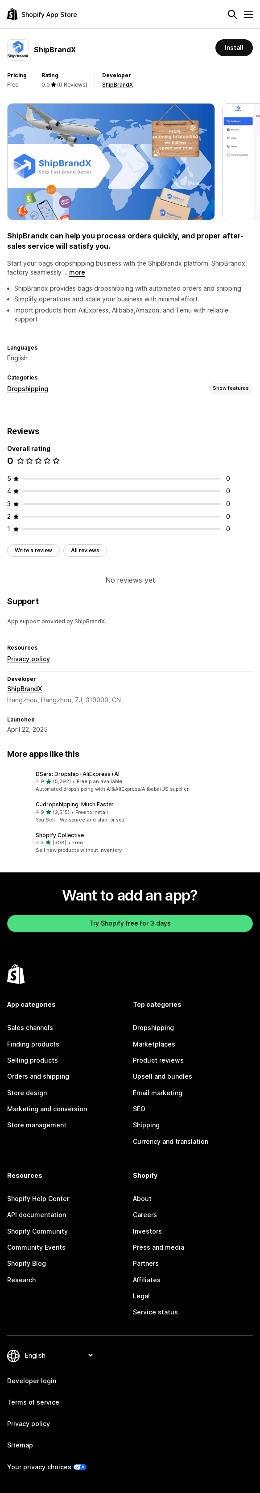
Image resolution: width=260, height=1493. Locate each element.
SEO (139, 1109)
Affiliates (147, 1280)
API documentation (36, 1214)
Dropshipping (27, 388)
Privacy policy (28, 659)
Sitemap (20, 1445)
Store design (27, 1093)
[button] (130, 781)
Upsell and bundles (162, 1076)
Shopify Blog (26, 1263)
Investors (147, 1231)
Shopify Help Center (38, 1198)
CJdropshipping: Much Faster (75, 804)
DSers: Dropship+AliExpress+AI (78, 774)
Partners (146, 1263)
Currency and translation (170, 1141)
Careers (145, 1214)
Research (21, 1280)
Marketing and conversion (47, 1109)
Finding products (33, 1044)
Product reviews (158, 1060)
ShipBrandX (117, 84)
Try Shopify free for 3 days (130, 923)
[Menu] (248, 14)
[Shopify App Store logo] (42, 14)
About (142, 1198)
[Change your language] (58, 1355)
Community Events (36, 1247)
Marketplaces (154, 1044)
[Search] (232, 14)
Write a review (33, 550)
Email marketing (157, 1093)
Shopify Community (37, 1231)
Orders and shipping (38, 1076)
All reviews (85, 550)
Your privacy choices (39, 1467)
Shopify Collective (60, 835)
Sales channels (30, 1027)
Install (234, 47)
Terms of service (33, 1402)
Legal (141, 1296)
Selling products (32, 1060)
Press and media (158, 1247)
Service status (155, 1312)
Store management (36, 1125)
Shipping (146, 1125)
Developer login (31, 1381)
